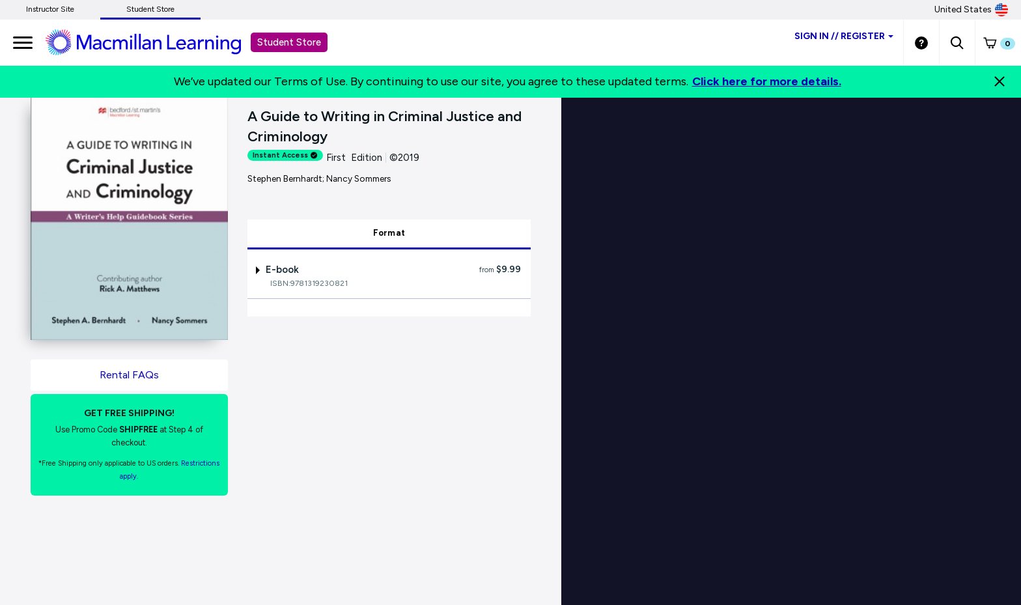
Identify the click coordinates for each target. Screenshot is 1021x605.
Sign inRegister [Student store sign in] (843, 36)
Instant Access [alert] (285, 155)
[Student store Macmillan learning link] (153, 42)
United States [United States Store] (971, 9)
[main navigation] (23, 42)
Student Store (150, 9)
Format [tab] (389, 233)
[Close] (999, 81)
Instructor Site (50, 9)
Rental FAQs (129, 375)
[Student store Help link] (921, 42)
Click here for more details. (766, 81)
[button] (957, 42)
